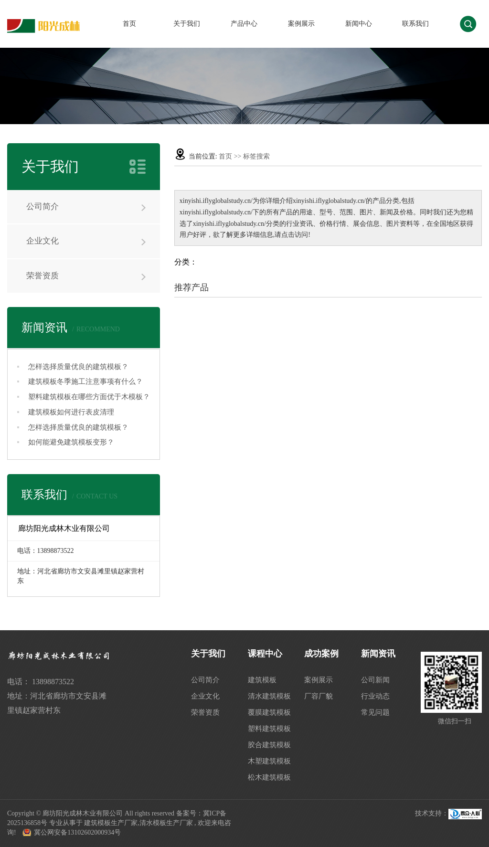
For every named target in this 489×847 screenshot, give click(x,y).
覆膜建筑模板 (269, 712)
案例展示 (301, 23)
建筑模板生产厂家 (111, 822)
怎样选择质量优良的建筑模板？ (78, 367)
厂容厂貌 (318, 696)
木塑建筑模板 (269, 761)
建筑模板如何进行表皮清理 (71, 412)
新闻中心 (358, 23)
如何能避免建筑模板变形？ (71, 442)
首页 (129, 23)
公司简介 (42, 206)
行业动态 (375, 696)
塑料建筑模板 (269, 728)
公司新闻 (375, 680)
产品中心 (244, 23)
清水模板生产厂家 (166, 822)
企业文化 (42, 240)
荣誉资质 (42, 275)
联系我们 (415, 23)
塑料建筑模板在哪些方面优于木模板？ (89, 397)
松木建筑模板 (269, 777)
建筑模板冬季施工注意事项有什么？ (85, 381)
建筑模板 (262, 680)
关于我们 (186, 23)
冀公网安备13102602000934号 (77, 832)
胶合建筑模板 (269, 745)
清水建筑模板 (269, 696)
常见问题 (375, 712)
